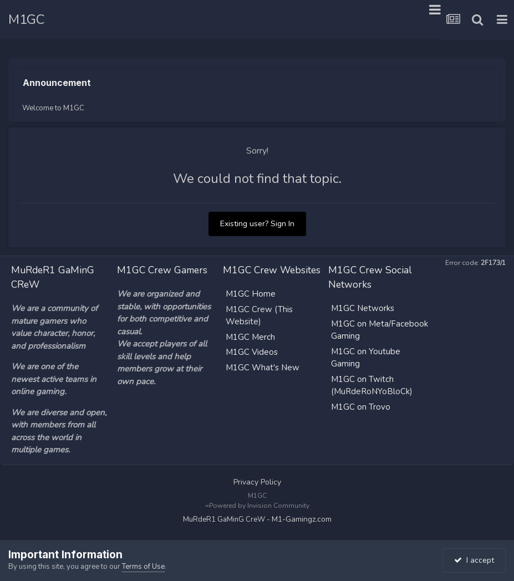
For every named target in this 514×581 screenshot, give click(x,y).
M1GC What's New (262, 367)
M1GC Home (251, 293)
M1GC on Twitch (362, 379)
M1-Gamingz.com (302, 519)
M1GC (26, 19)
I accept (474, 560)
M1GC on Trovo (360, 406)
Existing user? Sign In (257, 223)
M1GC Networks (362, 308)
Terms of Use (143, 567)
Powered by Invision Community (259, 505)
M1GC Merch (250, 337)
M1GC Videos (252, 352)
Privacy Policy (257, 482)
